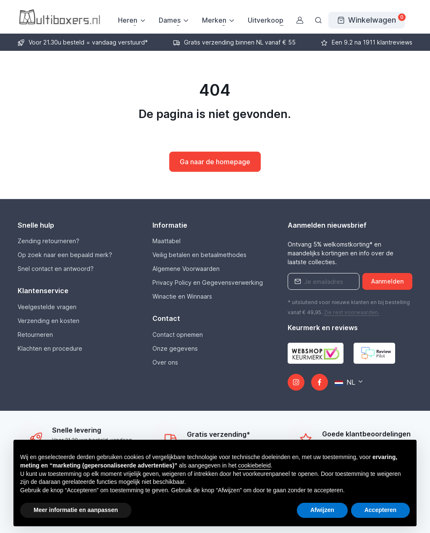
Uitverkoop (265, 20)
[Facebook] (319, 382)
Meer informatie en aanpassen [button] (76, 510)
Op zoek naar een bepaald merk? (65, 254)
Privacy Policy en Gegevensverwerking (207, 282)
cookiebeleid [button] (254, 465)
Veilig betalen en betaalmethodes (199, 254)
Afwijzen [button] (322, 510)
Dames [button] (170, 20)
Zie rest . (351, 312)
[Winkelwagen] (366, 20)
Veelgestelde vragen (47, 306)
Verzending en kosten (48, 320)
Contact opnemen (177, 334)
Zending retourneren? (48, 240)
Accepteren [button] (380, 510)
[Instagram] (296, 382)
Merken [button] (214, 20)
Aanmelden (387, 281)
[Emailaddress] (324, 281)
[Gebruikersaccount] (299, 20)
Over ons (165, 362)
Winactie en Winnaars (182, 296)
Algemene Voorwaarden (186, 268)
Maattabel (166, 240)
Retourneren (35, 334)
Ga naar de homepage (215, 162)
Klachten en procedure (50, 348)
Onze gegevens (175, 348)
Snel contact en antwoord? (56, 268)
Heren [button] (127, 20)
